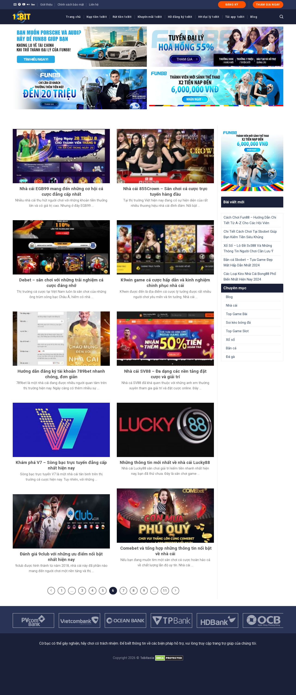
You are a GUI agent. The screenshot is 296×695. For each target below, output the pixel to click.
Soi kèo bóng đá (238, 322)
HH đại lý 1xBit (208, 16)
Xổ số (230, 340)
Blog (253, 16)
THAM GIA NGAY (268, 4)
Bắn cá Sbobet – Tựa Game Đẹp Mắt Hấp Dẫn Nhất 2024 (248, 262)
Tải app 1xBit (234, 16)
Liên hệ (94, 4)
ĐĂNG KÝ (231, 4)
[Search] (281, 16)
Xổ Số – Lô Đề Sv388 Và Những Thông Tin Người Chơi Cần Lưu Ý (248, 248)
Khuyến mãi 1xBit (150, 16)
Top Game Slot (237, 331)
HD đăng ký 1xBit (180, 16)
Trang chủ (73, 16)
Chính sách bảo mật (71, 4)
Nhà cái (231, 305)
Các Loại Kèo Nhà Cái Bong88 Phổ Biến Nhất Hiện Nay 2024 (250, 276)
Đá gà (230, 357)
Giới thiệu (46, 4)
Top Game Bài (236, 314)
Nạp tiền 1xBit (96, 16)
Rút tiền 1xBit (122, 16)
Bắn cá (231, 348)
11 (165, 590)
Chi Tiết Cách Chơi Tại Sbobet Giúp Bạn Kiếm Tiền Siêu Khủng (250, 234)
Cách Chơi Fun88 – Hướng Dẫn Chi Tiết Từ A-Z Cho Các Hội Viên (250, 220)
